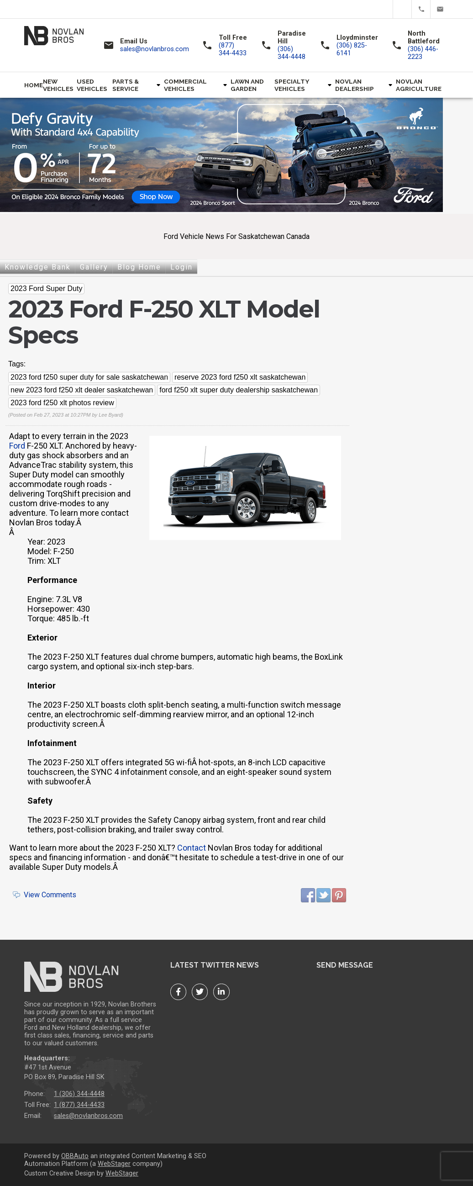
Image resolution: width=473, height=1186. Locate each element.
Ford (17, 445)
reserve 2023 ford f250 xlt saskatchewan (239, 377)
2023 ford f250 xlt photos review (62, 403)
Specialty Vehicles (291, 85)
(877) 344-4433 (421, 9)
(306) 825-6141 (351, 49)
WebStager (114, 1164)
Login (181, 267)
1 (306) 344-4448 (79, 1094)
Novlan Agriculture (418, 85)
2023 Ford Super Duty (46, 288)
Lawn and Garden (247, 85)
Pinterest (339, 895)
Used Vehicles (92, 85)
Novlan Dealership (354, 85)
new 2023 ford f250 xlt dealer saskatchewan (82, 390)
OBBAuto (75, 1156)
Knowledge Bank (38, 267)
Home (33, 85)
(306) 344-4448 (291, 53)
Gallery (94, 267)
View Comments (50, 894)
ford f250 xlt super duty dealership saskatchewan (238, 390)
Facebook (383, 9)
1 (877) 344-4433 (79, 1105)
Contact (191, 847)
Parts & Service (125, 85)
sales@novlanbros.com (440, 9)
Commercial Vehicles (185, 85)
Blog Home (139, 267)
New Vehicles (58, 85)
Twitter (402, 9)
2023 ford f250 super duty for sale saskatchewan (89, 377)
